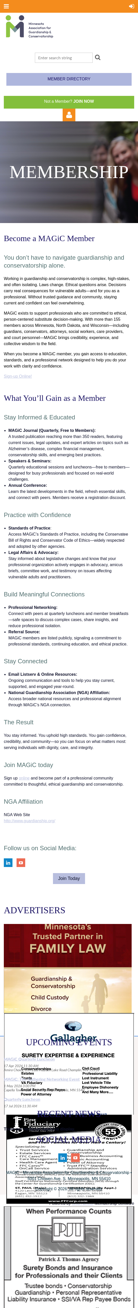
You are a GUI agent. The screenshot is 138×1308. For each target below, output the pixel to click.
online (24, 778)
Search (97, 57)
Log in (69, 115)
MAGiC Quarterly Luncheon (29, 1058)
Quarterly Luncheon (22, 1099)
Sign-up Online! (18, 376)
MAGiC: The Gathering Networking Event (42, 1079)
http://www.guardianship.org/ (29, 821)
